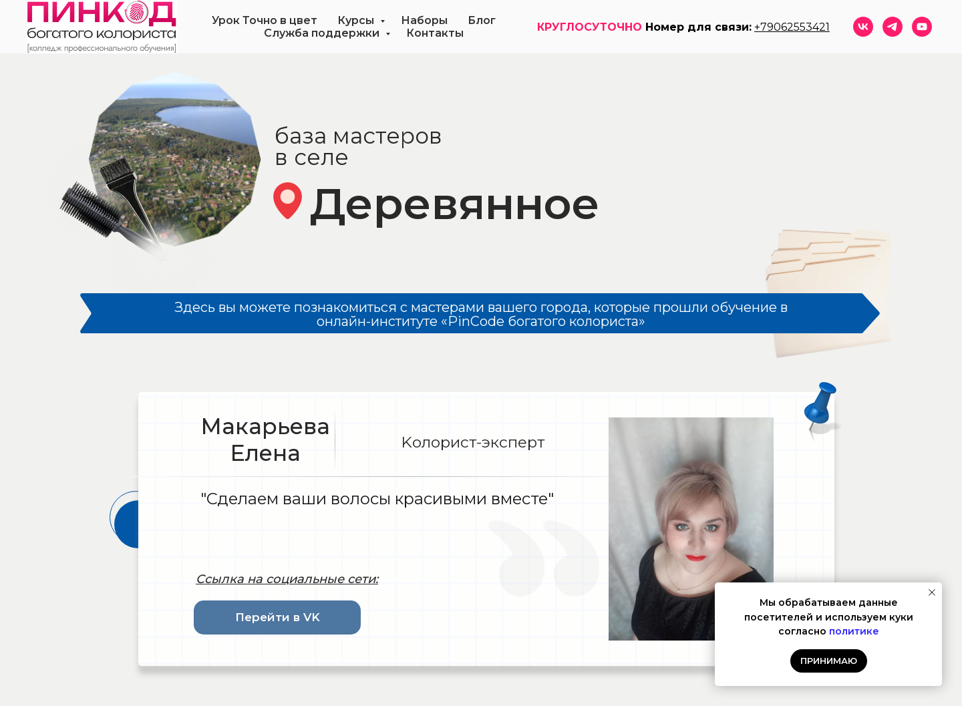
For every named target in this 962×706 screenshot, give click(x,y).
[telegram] (893, 27)
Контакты (435, 33)
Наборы (424, 20)
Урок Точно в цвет (264, 20)
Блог (482, 20)
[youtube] (922, 27)
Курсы (357, 20)
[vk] (863, 27)
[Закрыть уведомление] (932, 592)
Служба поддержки (323, 33)
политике (854, 631)
